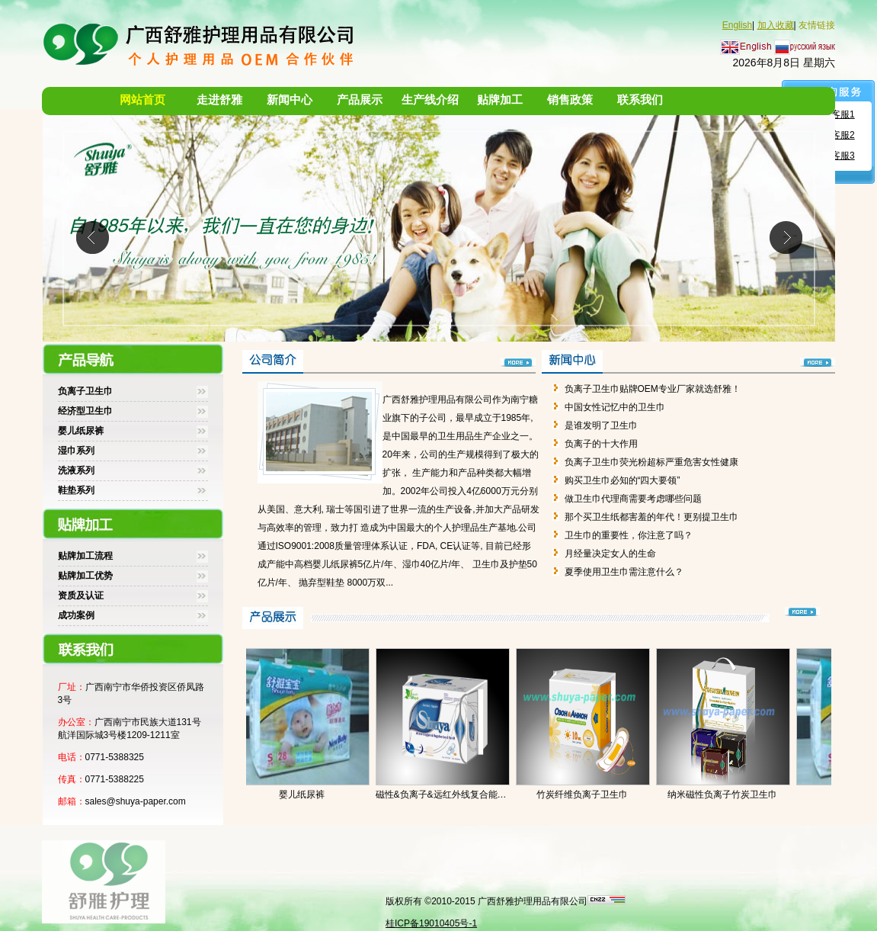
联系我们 (640, 100)
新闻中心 (289, 100)
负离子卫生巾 (85, 391)
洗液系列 (76, 470)
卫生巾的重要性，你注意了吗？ (629, 535)
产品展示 (359, 100)
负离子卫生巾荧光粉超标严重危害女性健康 (651, 462)
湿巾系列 (76, 450)
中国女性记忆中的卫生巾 (615, 407)
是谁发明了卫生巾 (601, 425)
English (737, 25)
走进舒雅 (219, 100)
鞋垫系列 (76, 490)
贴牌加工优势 (85, 575)
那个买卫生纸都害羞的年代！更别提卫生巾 (651, 517)
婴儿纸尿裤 (81, 430)
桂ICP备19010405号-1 (431, 923)
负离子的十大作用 (601, 443)
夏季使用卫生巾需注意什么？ (624, 572)
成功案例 (76, 615)
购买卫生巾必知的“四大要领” (622, 480)
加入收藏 (775, 25)
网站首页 (142, 100)
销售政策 (570, 100)
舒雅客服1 (834, 114)
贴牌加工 (500, 100)
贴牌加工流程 (85, 556)
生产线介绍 (430, 100)
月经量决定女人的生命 (610, 553)
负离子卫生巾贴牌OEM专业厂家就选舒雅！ (653, 389)
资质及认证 (81, 595)
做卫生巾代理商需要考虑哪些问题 (633, 498)
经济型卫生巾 (85, 411)
